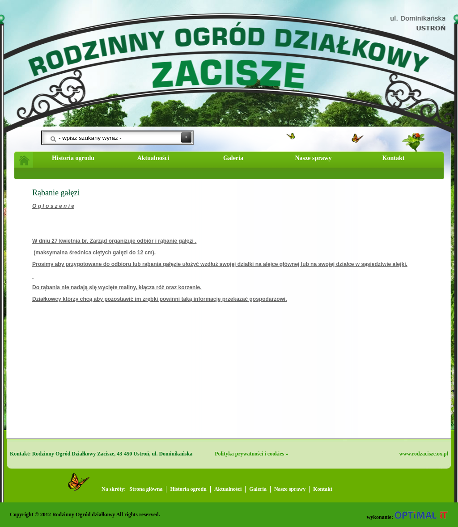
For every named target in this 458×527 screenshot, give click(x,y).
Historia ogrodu (73, 158)
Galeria (233, 158)
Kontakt (393, 158)
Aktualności (153, 158)
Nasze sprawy (313, 158)
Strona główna (145, 489)
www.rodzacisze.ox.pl (423, 454)
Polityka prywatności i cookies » (251, 454)
